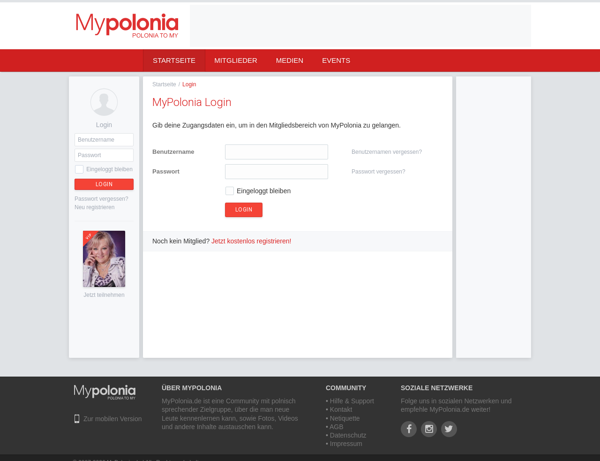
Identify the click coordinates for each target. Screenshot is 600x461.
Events (336, 60)
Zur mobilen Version (112, 419)
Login (104, 184)
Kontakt (341, 409)
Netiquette (345, 418)
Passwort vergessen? (101, 199)
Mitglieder (235, 60)
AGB (337, 427)
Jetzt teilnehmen (103, 295)
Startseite (174, 60)
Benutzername (173, 151)
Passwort (166, 171)
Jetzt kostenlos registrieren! (251, 241)
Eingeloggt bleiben (109, 169)
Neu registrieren (94, 207)
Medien (289, 60)
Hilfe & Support (352, 401)
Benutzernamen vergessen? (387, 152)
